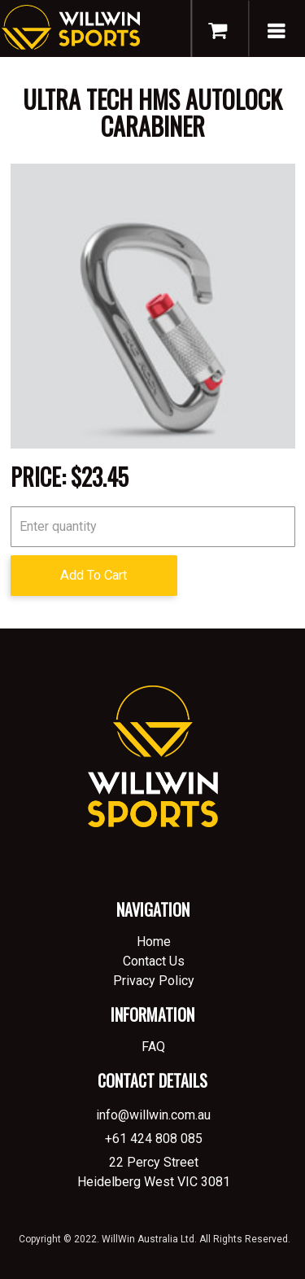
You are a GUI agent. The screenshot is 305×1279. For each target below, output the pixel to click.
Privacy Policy (153, 980)
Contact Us (154, 961)
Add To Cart (93, 575)
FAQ (153, 1046)
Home (154, 941)
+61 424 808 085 (154, 1138)
